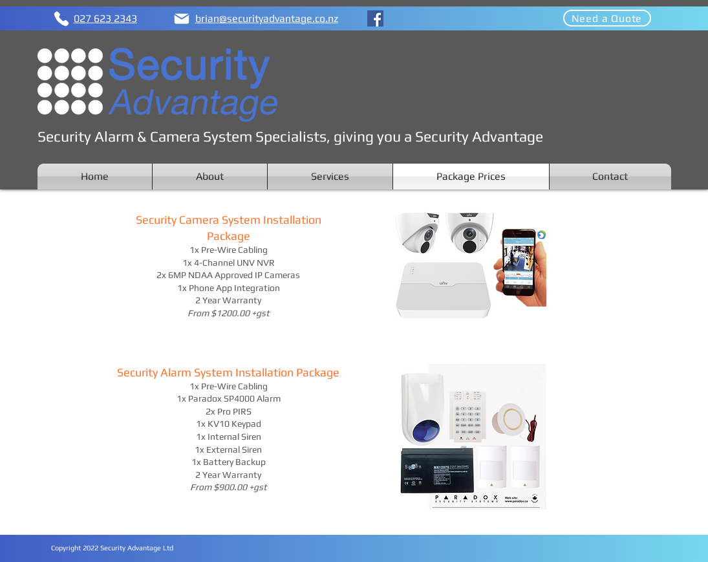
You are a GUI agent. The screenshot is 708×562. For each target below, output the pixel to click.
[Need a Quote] (607, 18)
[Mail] (181, 18)
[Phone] (61, 18)
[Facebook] (375, 18)
